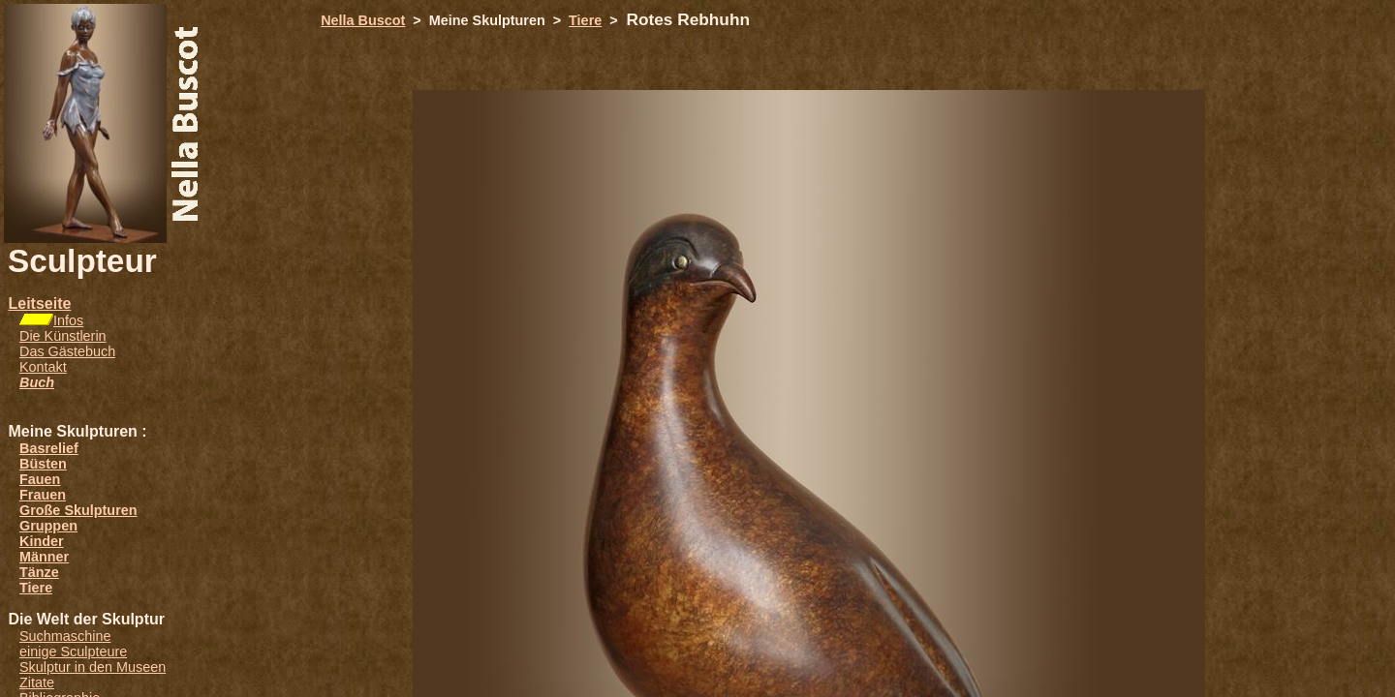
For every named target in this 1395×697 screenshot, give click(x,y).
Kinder (41, 541)
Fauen (39, 479)
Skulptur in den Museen (92, 667)
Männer (44, 556)
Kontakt (43, 367)
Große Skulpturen (78, 510)
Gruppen (48, 525)
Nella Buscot (363, 20)
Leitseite (39, 303)
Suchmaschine (64, 636)
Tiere (35, 587)
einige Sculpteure (73, 651)
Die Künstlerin (63, 336)
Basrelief (48, 448)
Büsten (43, 463)
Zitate (36, 682)
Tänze (39, 572)
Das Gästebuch (67, 351)
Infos (68, 320)
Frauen (42, 494)
